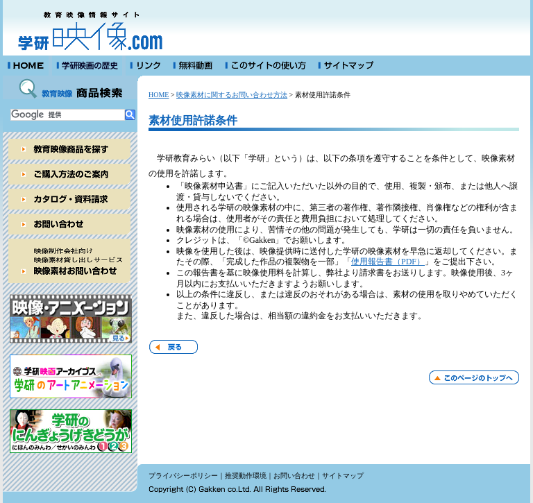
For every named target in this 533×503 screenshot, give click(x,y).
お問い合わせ (294, 475)
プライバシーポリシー (183, 475)
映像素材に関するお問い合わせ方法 (231, 95)
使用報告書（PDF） (388, 261)
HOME (159, 95)
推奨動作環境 (245, 475)
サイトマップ (343, 475)
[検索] (67, 115)
